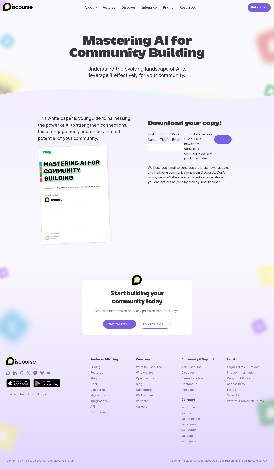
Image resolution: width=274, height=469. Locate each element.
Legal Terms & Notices (243, 367)
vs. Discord (189, 413)
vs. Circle (188, 407)
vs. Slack (187, 436)
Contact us (189, 384)
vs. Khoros (189, 424)
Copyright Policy (239, 378)
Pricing (168, 7)
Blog (139, 384)
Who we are (144, 372)
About (89, 7)
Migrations (98, 395)
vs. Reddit (188, 430)
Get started (259, 7)
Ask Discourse (191, 367)
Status (231, 390)
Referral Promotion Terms (245, 401)
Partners (142, 401)
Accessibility (236, 384)
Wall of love (144, 395)
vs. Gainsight (190, 419)
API (92, 406)
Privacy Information (241, 372)
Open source (145, 378)
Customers (144, 390)
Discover (128, 7)
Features (108, 7)
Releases (187, 390)
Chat (93, 384)
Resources (188, 7)
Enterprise (149, 7)
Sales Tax (234, 395)
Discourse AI (99, 390)
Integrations (99, 401)
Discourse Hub (100, 412)
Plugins (95, 378)
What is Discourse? (149, 367)
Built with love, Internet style (26, 394)
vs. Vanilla (188, 441)
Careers (141, 406)
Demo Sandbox (192, 378)
